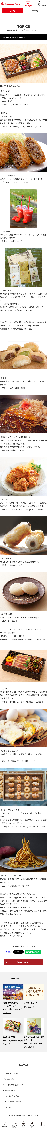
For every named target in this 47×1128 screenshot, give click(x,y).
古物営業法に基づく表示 (10, 1090)
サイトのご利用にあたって (11, 1073)
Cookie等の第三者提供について (13, 1085)
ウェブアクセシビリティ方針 (12, 1101)
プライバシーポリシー (10, 1079)
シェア (9, 951)
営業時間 (4, 1126)
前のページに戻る (23, 962)
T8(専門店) (34, 11)
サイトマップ (7, 1107)
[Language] (38, 4)
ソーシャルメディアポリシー (12, 1096)
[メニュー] (44, 4)
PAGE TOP (23, 1065)
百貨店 (12, 11)
